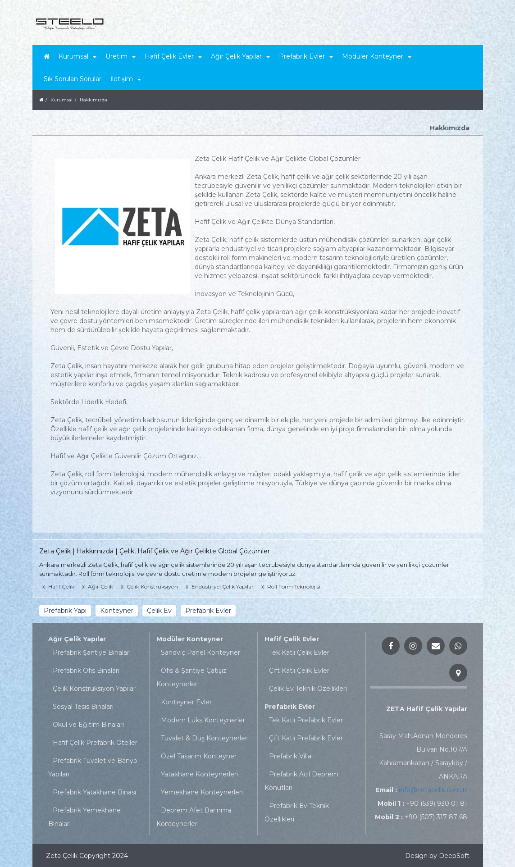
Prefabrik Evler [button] (306, 56)
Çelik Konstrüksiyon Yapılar (94, 688)
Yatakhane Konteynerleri (199, 774)
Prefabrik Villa (290, 756)
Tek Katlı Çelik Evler (299, 652)
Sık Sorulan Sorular (72, 79)
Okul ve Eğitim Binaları (88, 725)
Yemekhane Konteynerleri (202, 792)
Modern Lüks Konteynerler (203, 720)
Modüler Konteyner (189, 639)
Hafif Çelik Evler (291, 639)
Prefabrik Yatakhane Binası (94, 792)
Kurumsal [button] (77, 56)
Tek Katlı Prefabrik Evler (306, 720)
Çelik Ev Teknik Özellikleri (308, 688)
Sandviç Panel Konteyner (200, 652)
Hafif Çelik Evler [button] (173, 56)
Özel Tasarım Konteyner (199, 756)
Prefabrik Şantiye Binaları (92, 652)
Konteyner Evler (186, 702)
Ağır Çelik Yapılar (77, 639)
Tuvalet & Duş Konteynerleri (205, 738)
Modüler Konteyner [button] (376, 56)
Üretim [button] (120, 56)
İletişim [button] (125, 79)
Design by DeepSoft (437, 856)
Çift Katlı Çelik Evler (299, 670)
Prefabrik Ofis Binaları (86, 670)
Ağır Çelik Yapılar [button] (240, 56)
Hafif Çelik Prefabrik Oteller (95, 743)
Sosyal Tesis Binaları (83, 707)
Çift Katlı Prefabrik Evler (306, 738)
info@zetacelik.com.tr (433, 790)
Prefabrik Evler (289, 707)
